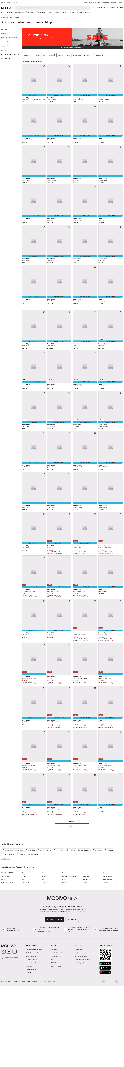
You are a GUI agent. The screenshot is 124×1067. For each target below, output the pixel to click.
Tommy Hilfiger (107, 957)
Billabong (85, 964)
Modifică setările (26, 1062)
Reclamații (29, 1047)
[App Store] (105, 1049)
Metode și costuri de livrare (34, 1031)
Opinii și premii (79, 1044)
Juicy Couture (5, 957)
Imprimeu (87, 55)
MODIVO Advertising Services (59, 1044)
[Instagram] (3, 1033)
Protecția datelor (52, 1062)
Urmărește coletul (31, 1041)
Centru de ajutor (31, 1050)
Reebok (105, 954)
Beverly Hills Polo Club (69, 957)
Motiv (68, 55)
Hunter (3, 960)
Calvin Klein (45, 954)
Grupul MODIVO (55, 1037)
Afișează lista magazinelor (109, 2)
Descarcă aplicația (94, 2)
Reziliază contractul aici (33, 1034)
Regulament (17, 1062)
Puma (64, 954)
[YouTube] (9, 1033)
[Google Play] (105, 1045)
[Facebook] (14, 1033)
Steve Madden (107, 960)
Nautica (24, 960)
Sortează (27, 55)
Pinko (43, 960)
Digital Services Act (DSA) (82, 1041)
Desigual (105, 964)
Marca (52, 55)
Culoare (60, 55)
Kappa (64, 960)
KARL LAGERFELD (7, 964)
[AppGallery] (105, 1053)
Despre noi (53, 1031)
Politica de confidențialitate (39, 1062)
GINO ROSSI (25, 964)
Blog (85, 2)
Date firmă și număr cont (58, 1034)
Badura (85, 954)
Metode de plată (31, 1044)
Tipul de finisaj (77, 55)
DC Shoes (86, 957)
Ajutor (121, 2)
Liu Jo (64, 964)
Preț (44, 55)
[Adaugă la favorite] (44, 66)
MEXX (23, 957)
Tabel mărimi (78, 1031)
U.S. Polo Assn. (87, 960)
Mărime (38, 55)
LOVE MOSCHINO (7, 954)
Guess (23, 954)
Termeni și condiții (55, 1047)
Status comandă (31, 1037)
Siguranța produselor (81, 1037)
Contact (28, 1054)
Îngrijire (77, 1034)
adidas (44, 957)
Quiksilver (45, 964)
